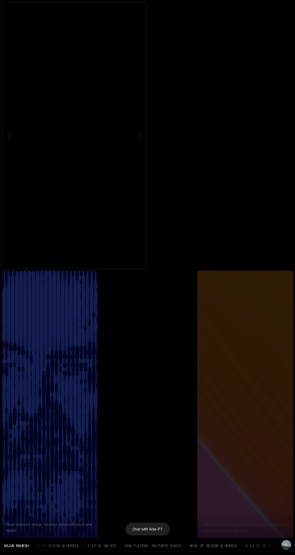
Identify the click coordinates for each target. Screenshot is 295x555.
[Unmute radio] (286, 545)
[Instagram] (157, 10)
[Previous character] (8, 135)
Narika (267, 254)
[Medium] (192, 10)
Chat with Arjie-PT (147, 529)
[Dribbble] (183, 10)
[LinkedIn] (174, 10)
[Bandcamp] (200, 10)
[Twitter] (165, 10)
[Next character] (140, 135)
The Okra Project (243, 254)
